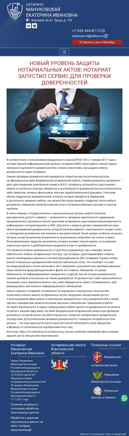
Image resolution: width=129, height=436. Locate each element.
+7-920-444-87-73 (88, 31)
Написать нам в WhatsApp (97, 42)
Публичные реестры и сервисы (104, 392)
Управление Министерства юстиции (106, 376)
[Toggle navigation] (64, 52)
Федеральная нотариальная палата (106, 359)
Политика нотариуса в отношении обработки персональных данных (25, 408)
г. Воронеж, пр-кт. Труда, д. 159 (49, 20)
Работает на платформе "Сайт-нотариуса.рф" (103, 434)
